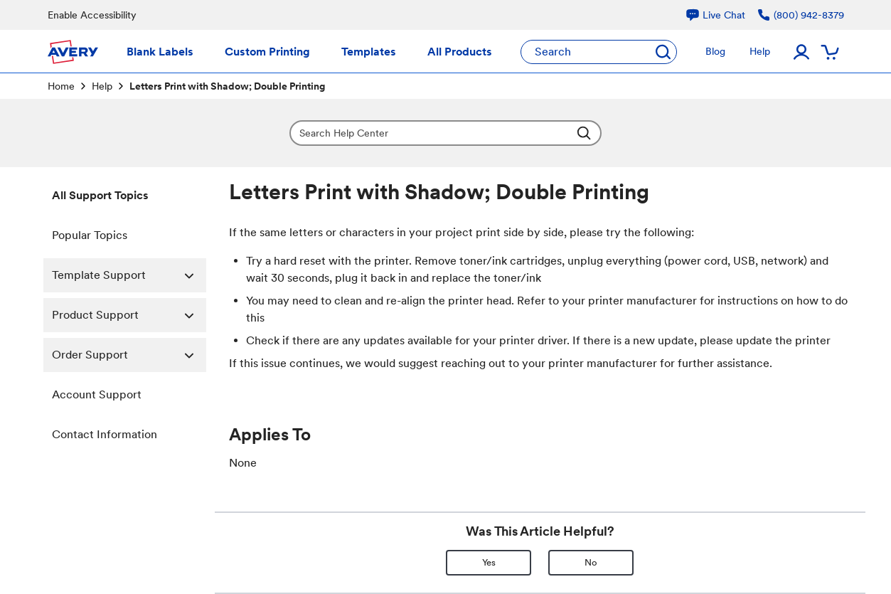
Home (61, 86)
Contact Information (104, 434)
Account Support (97, 394)
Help (102, 86)
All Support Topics (100, 195)
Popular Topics (89, 235)
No (591, 562)
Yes (489, 562)
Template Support (129, 275)
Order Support (129, 355)
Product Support (129, 315)
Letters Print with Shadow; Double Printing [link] (227, 86)
